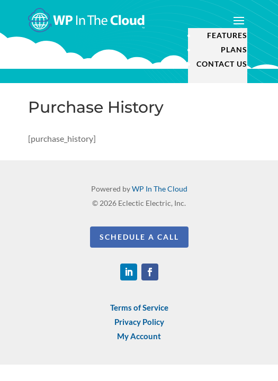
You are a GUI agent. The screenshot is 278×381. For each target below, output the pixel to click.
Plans (234, 49)
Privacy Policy (139, 321)
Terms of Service (139, 307)
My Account (139, 336)
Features (227, 35)
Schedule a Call (139, 236)
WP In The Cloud (159, 188)
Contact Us (221, 63)
